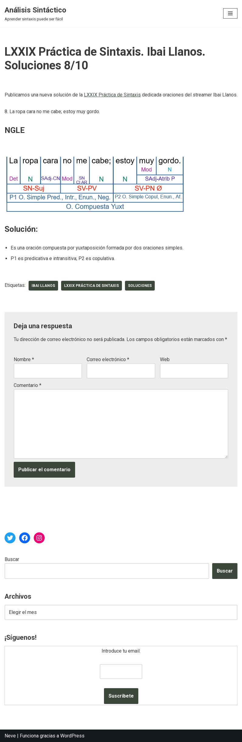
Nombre (24, 359)
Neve (10, 736)
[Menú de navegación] (230, 13)
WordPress (72, 736)
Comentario (27, 385)
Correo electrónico (108, 359)
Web (165, 359)
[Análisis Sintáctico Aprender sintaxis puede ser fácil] (35, 13)
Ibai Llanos (43, 286)
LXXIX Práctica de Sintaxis (112, 95)
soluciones (140, 286)
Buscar (12, 559)
